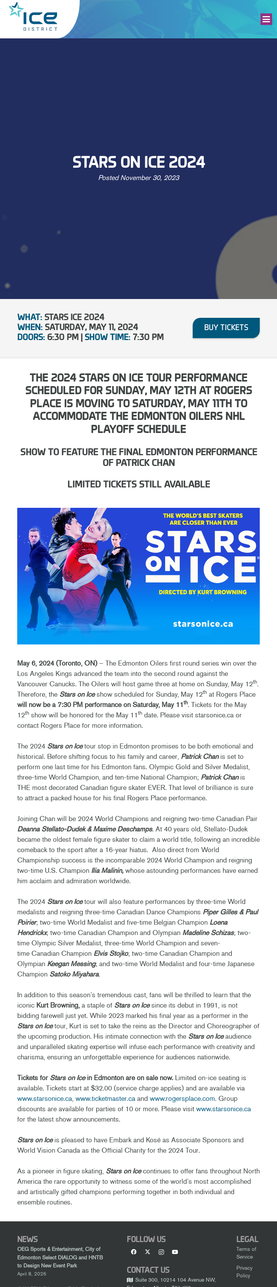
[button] (266, 19)
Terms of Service (246, 1253)
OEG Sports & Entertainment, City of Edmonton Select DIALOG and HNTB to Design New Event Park (60, 1257)
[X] (147, 1252)
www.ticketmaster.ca (105, 1098)
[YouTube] (175, 1252)
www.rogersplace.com (182, 1098)
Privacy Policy (244, 1271)
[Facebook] (134, 1252)
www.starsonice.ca (44, 1098)
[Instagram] (161, 1252)
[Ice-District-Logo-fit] (33, 16)
